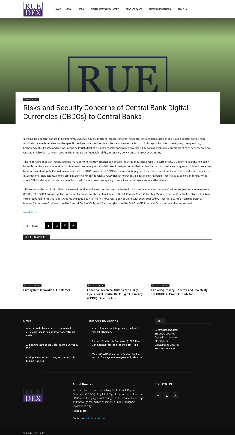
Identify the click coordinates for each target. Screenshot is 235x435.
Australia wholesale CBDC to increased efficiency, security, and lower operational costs (50, 327)
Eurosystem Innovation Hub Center (41, 289)
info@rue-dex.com (96, 413)
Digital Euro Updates (166, 332)
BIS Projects (161, 336)
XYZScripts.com (133, 433)
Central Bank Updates (167, 324)
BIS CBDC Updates (165, 328)
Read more (30, 212)
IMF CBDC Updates (165, 343)
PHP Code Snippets (104, 433)
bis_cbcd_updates (31, 99)
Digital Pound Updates (167, 339)
